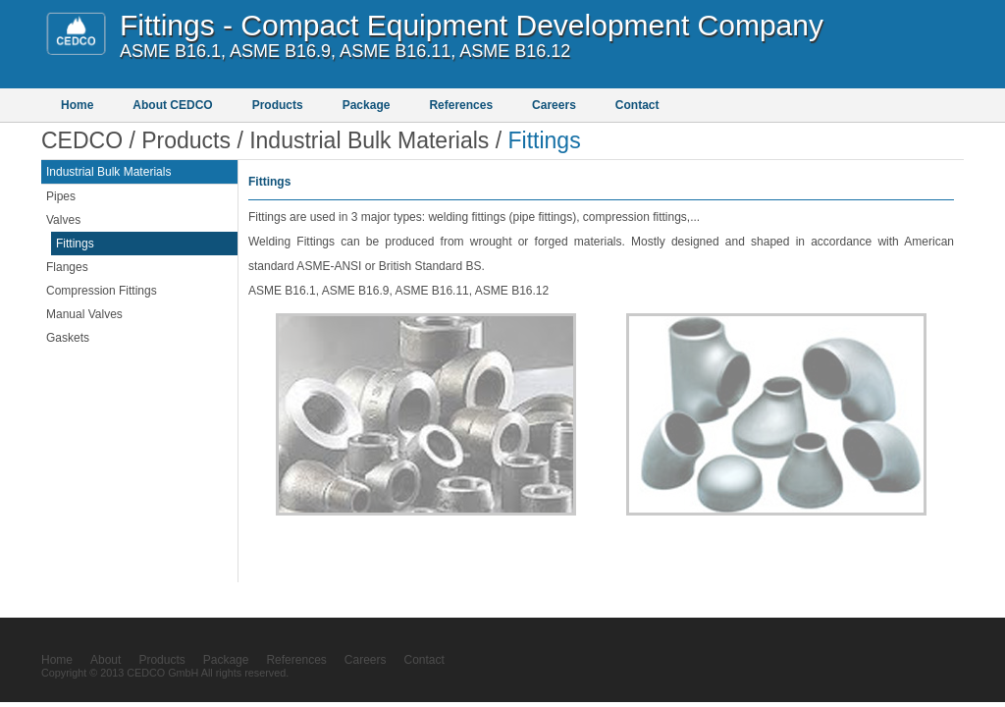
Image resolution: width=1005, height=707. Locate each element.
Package (367, 105)
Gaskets (67, 338)
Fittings (75, 243)
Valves (63, 220)
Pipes (61, 196)
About (105, 660)
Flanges (67, 267)
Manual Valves (84, 314)
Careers (554, 105)
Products (277, 105)
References (461, 105)
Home (77, 105)
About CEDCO (172, 105)
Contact (637, 105)
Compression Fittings (101, 291)
